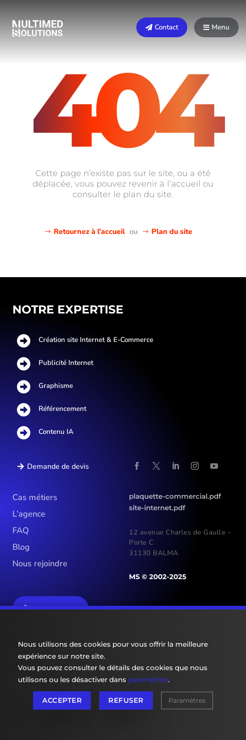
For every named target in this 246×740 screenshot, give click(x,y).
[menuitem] (161, 27)
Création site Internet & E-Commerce (96, 339)
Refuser (125, 700)
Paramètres (187, 700)
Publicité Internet (66, 362)
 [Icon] (206, 27)
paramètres (148, 679)
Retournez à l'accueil (89, 232)
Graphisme (56, 385)
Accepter (62, 700)
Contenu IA (56, 431)
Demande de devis (58, 466)
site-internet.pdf (157, 507)
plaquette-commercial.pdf (175, 496)
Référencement (62, 408)
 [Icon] (148, 27)
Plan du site (171, 232)
